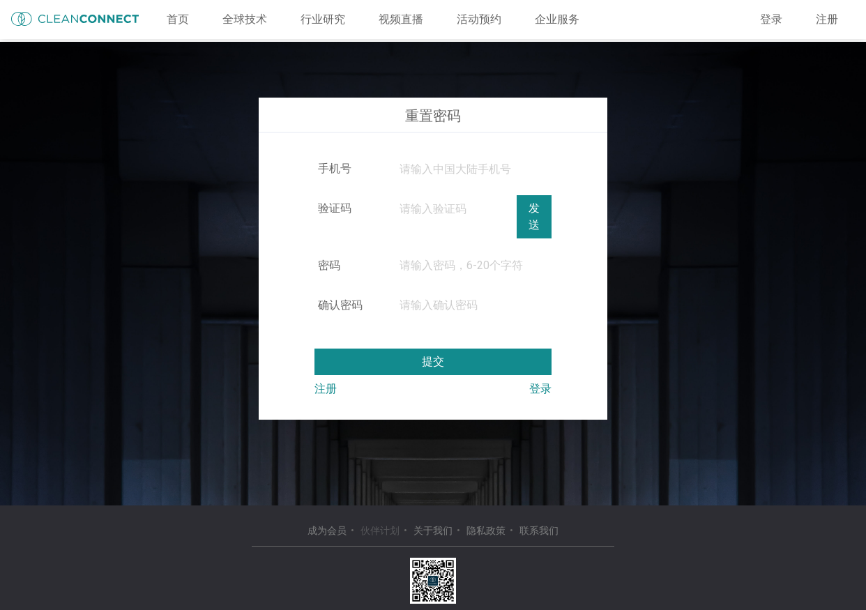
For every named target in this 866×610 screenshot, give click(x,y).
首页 (178, 19)
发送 (534, 216)
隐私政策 (486, 530)
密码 (329, 265)
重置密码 (433, 115)
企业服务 (557, 19)
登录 (771, 19)
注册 (827, 19)
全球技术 (244, 19)
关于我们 (433, 530)
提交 (433, 361)
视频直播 (401, 19)
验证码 (334, 208)
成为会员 (327, 530)
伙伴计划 (380, 530)
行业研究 (323, 19)
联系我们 (539, 530)
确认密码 (340, 305)
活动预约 (479, 19)
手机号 (334, 168)
